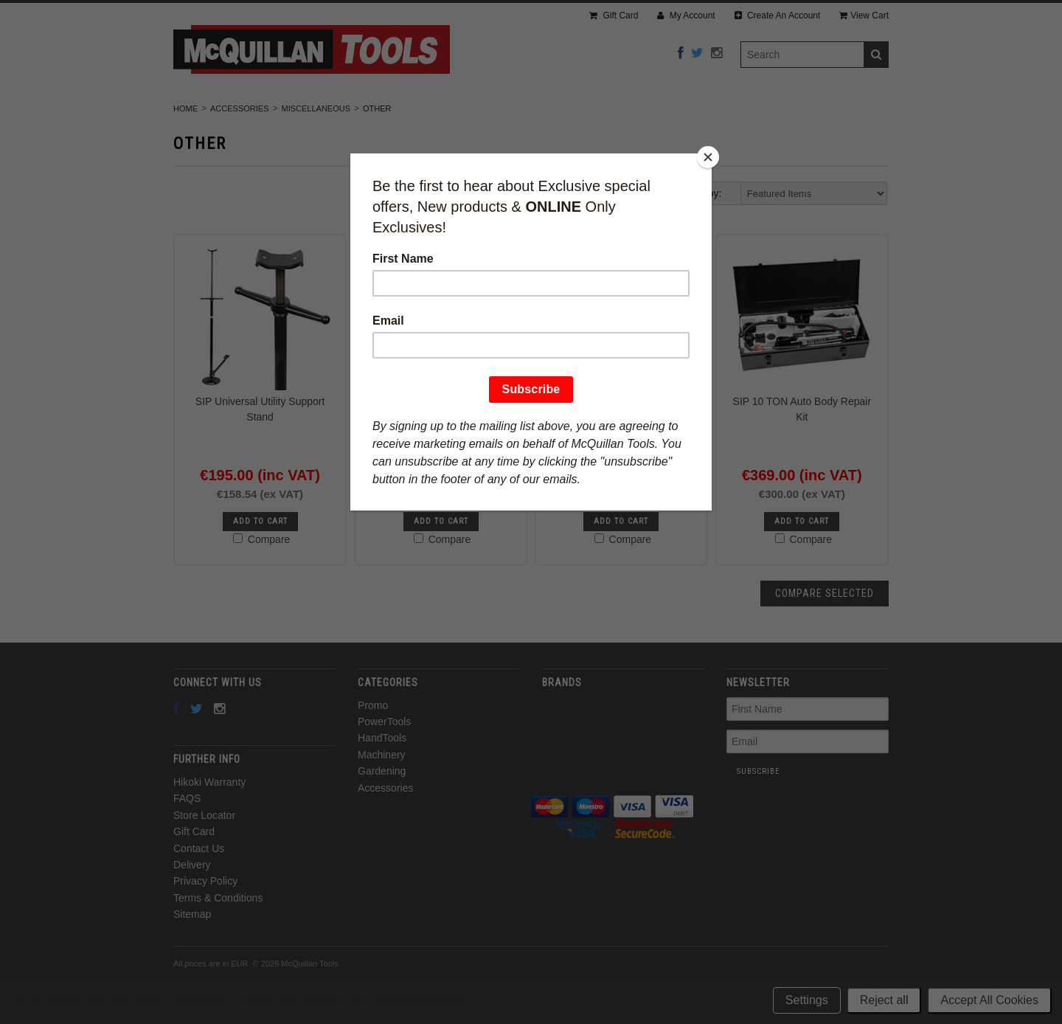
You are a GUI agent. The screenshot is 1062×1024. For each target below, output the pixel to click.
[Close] (708, 157)
